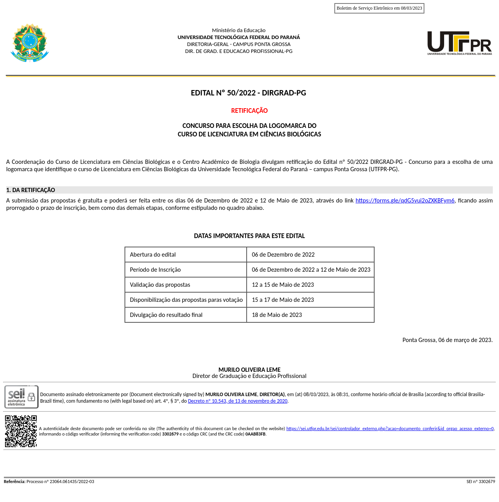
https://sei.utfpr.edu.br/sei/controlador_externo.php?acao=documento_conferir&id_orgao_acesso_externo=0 (390, 428)
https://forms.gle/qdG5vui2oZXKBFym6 (405, 200)
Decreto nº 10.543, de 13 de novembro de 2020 (237, 401)
